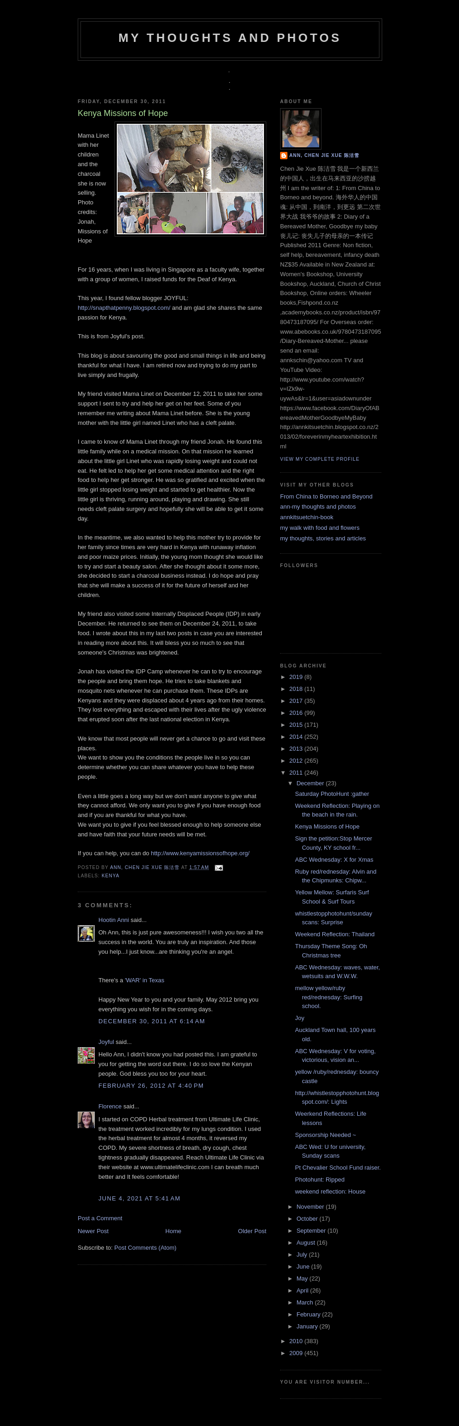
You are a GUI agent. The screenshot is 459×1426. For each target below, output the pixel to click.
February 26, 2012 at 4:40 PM (151, 1085)
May (303, 1278)
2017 (296, 700)
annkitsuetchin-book (306, 517)
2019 (296, 676)
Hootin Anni (113, 919)
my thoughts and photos (229, 38)
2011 (296, 772)
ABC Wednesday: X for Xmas (334, 859)
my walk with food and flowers (320, 527)
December (311, 783)
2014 (296, 736)
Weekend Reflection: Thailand (334, 934)
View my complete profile (320, 459)
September (312, 1230)
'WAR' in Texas (144, 980)
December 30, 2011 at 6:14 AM (151, 1021)
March (306, 1302)
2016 (296, 712)
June (304, 1266)
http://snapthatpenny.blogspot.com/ (124, 307)
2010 (296, 1341)
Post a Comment (100, 1218)
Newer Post (93, 1231)
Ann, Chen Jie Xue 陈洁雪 (145, 867)
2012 (296, 760)
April (303, 1290)
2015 (296, 724)
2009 (296, 1353)
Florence (110, 1106)
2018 (296, 688)
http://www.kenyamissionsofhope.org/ (200, 853)
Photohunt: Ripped (319, 1179)
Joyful (106, 1041)
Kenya (111, 875)
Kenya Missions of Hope (327, 826)
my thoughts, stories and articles (323, 538)
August (307, 1242)
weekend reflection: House (330, 1191)
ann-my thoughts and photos (318, 506)
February (309, 1314)
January (308, 1326)
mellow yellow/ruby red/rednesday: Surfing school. (328, 997)
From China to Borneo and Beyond (326, 496)
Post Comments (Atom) (146, 1247)
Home (174, 1231)
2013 (296, 748)
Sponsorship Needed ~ (325, 1134)
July (303, 1254)
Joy (299, 1017)
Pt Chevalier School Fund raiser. (337, 1167)
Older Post (252, 1231)
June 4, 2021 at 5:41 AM (139, 1198)
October (308, 1218)
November (311, 1206)
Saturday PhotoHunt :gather (332, 793)
